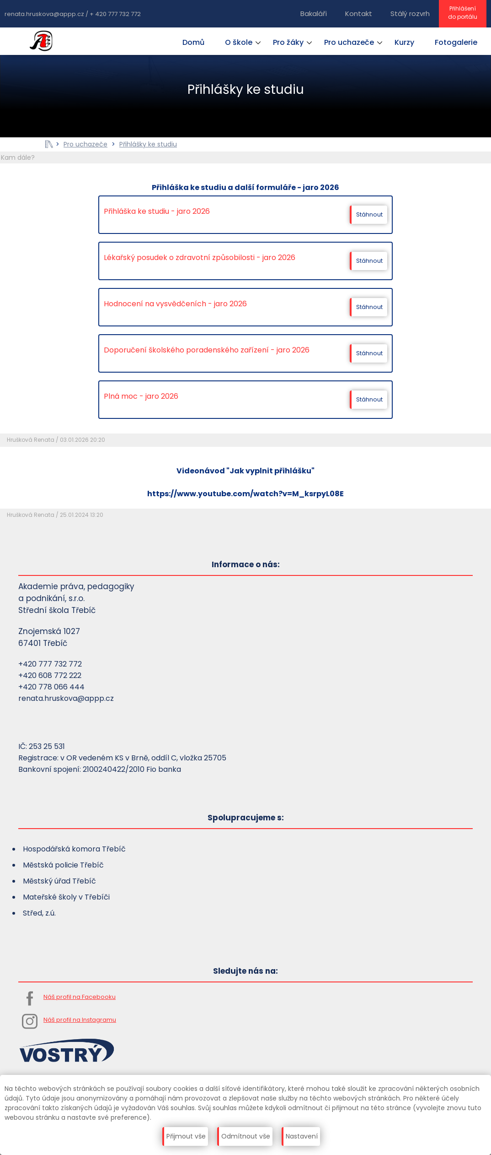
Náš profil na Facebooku (79, 996)
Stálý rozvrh (410, 13)
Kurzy (404, 42)
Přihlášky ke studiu (148, 144)
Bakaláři (313, 13)
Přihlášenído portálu (462, 13)
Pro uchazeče (349, 42)
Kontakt (358, 13)
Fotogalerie (456, 42)
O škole (238, 42)
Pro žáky (288, 42)
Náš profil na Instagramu (79, 1019)
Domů (193, 42)
